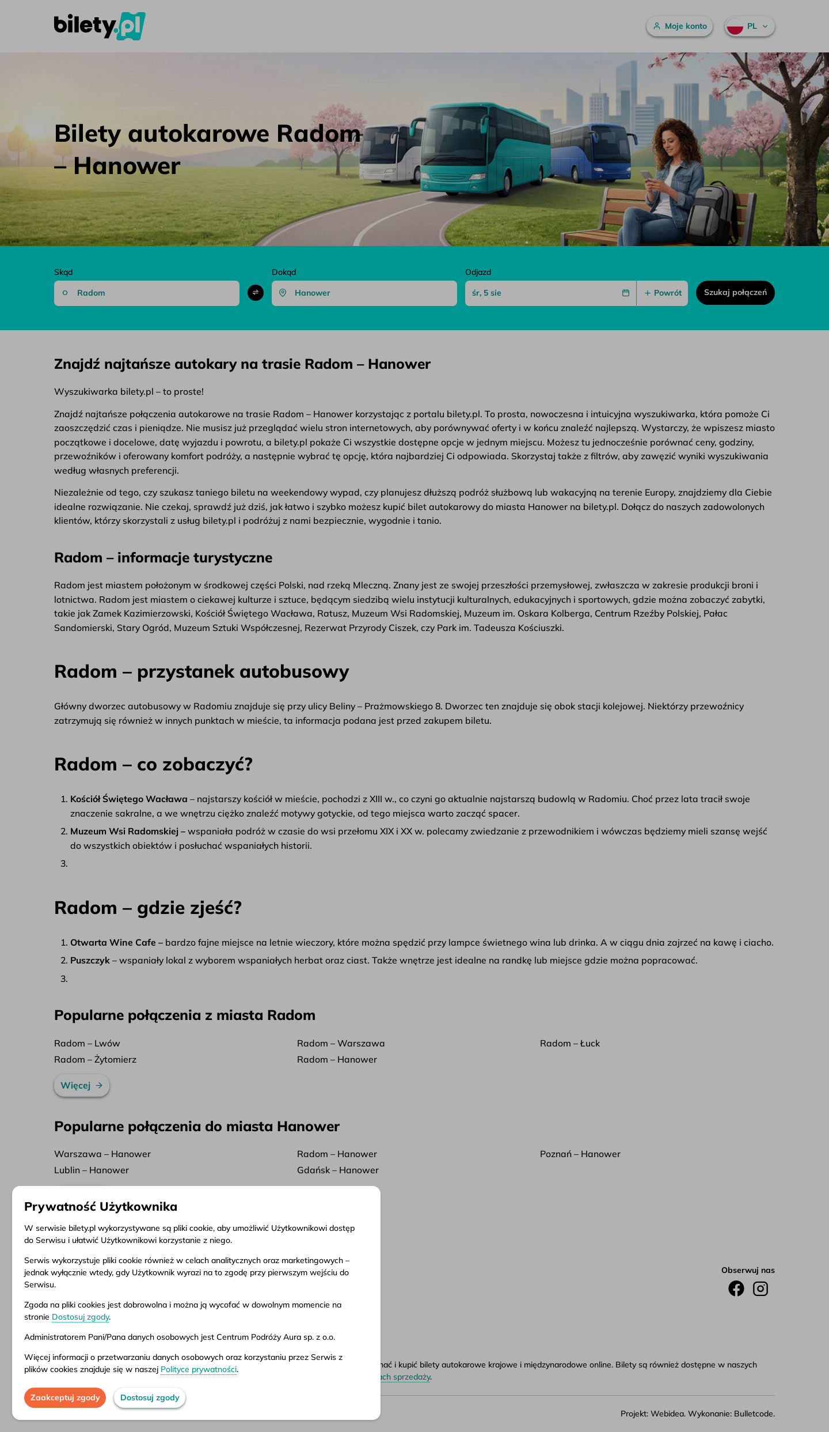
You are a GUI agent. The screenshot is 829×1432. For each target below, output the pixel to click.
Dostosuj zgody (80, 1317)
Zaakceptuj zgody (65, 1397)
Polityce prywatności (199, 1369)
